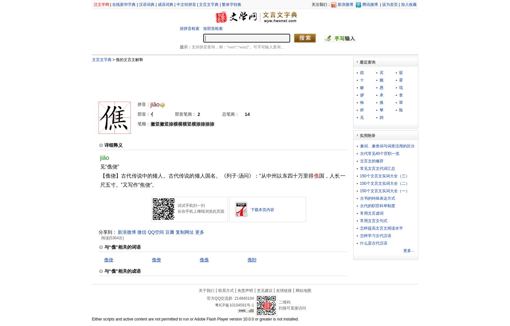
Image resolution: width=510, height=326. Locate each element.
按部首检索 (213, 28)
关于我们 (206, 290)
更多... (408, 250)
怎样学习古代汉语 (375, 235)
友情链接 (284, 290)
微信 (141, 232)
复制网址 (185, 232)
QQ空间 (156, 232)
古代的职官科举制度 (377, 206)
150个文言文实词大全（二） (384, 183)
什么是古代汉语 (373, 243)
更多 (199, 232)
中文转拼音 (186, 4)
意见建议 (265, 290)
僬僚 (156, 259)
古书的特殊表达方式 (377, 198)
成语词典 (165, 4)
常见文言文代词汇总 (377, 168)
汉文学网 (101, 4)
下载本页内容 (262, 209)
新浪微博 (345, 4)
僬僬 (204, 259)
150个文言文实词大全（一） (384, 191)
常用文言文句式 (373, 221)
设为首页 (390, 4)
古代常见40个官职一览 (379, 153)
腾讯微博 (370, 4)
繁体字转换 (231, 4)
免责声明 (245, 290)
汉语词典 (146, 4)
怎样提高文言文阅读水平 (381, 228)
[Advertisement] (212, 79)
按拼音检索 (189, 28)
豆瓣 (169, 232)
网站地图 (303, 290)
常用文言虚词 (371, 213)
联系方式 (226, 290)
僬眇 (252, 259)
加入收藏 (409, 4)
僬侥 (108, 259)
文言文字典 (209, 4)
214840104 (244, 298)
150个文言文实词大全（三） (384, 176)
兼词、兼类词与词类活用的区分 (387, 146)
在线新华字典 (124, 4)
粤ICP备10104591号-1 (234, 305)
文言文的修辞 (371, 161)
